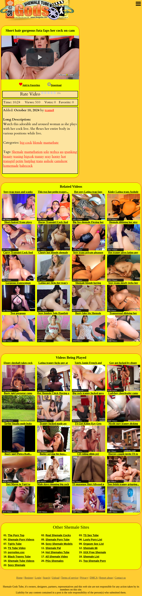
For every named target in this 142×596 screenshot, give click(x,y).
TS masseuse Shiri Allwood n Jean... (88, 484)
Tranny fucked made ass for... (53, 424)
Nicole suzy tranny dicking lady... (123, 424)
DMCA (93, 577)
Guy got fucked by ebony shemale (123, 363)
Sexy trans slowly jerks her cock (123, 283)
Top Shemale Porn (94, 560)
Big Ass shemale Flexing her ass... (88, 222)
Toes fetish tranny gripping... (123, 484)
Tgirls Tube (14, 543)
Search (46, 577)
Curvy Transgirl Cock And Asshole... (18, 253)
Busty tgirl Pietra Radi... (18, 454)
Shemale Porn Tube (57, 539)
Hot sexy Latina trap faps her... (88, 192)
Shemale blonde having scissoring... (88, 283)
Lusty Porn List (92, 539)
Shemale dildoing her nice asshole (123, 222)
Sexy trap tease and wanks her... (18, 192)
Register (28, 577)
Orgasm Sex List (93, 543)
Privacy (84, 577)
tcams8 (49, 110)
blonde (38, 142)
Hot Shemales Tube (57, 552)
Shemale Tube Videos (21, 560)
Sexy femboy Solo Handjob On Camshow (53, 313)
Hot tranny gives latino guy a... (123, 253)
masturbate (51, 142)
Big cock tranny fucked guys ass (88, 393)
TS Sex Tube (91, 535)
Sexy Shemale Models (58, 543)
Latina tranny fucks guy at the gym (53, 363)
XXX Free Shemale (94, 552)
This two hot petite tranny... (53, 191)
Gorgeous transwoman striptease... (18, 283)
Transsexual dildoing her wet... (123, 313)
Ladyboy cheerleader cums (123, 393)
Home (19, 577)
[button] (40, 57)
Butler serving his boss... (53, 454)
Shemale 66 (90, 548)
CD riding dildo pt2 (88, 454)
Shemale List (91, 556)
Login (38, 577)
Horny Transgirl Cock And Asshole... (53, 222)
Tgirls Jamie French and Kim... (88, 363)
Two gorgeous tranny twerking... (18, 313)
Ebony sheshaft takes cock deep (18, 363)
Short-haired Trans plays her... (18, 222)
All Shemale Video (56, 556)
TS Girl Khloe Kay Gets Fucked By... (88, 424)
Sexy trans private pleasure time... (88, 253)
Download (54, 85)
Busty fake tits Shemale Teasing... (88, 313)
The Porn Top (16, 535)
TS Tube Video (17, 548)
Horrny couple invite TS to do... (123, 454)
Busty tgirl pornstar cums (18, 393)
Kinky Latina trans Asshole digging (123, 192)
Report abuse (106, 577)
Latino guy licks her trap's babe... (53, 283)
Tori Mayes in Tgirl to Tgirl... (18, 484)
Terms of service (69, 577)
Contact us (120, 577)
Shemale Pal (53, 548)
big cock (26, 142)
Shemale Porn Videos (21, 539)
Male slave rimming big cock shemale (53, 484)
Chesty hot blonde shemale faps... (53, 253)
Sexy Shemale (16, 565)
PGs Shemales (54, 560)
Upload (55, 577)
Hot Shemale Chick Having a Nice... (53, 393)
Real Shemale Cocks (58, 535)
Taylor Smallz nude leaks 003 (18, 424)
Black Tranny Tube (19, 556)
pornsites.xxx (16, 552)
